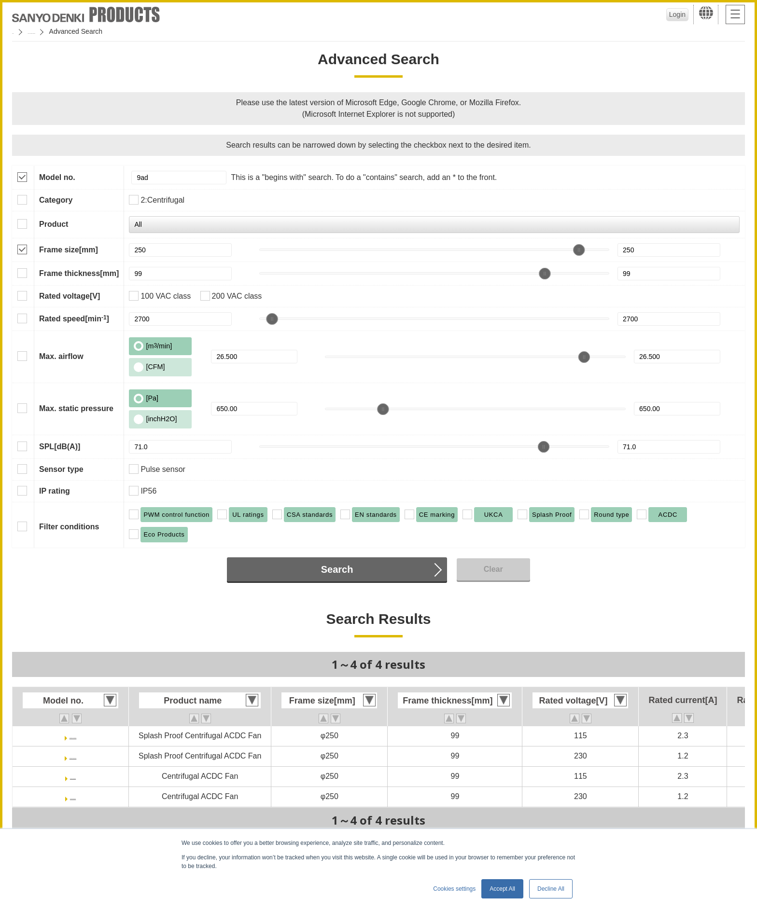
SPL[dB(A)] (59, 446)
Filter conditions (69, 527)
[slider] (579, 250)
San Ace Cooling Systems (83, 31)
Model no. (57, 177)
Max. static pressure (76, 408)
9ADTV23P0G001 (73, 796)
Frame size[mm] (68, 250)
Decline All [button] (550, 888)
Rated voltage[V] (69, 296)
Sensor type (61, 469)
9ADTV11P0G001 (73, 776)
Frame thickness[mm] (79, 273)
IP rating (54, 491)
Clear (493, 569)
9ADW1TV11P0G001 (73, 736)
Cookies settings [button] (454, 888)
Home (21, 31)
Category (55, 200)
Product (53, 224)
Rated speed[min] (74, 318)
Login (670, 14)
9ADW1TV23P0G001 (73, 756)
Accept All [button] (502, 888)
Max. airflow (61, 356)
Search (337, 569)
